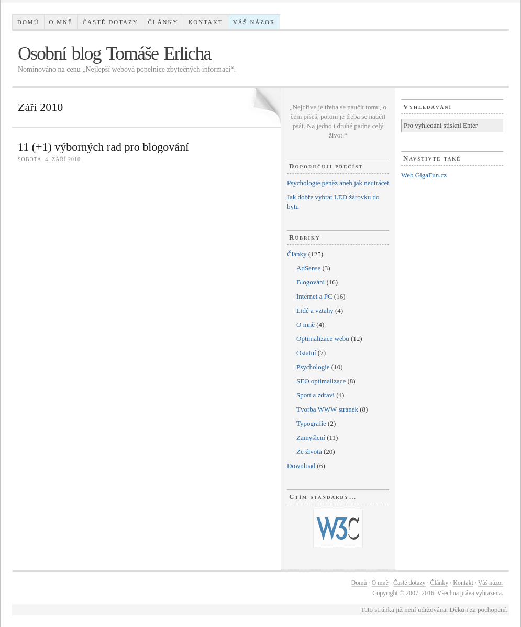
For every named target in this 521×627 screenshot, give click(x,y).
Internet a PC (314, 296)
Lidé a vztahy (315, 310)
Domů (28, 22)
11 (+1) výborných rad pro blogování (103, 146)
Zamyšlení (310, 437)
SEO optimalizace (321, 381)
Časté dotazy (110, 22)
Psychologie (313, 367)
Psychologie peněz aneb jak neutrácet (338, 183)
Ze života (309, 451)
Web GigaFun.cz (424, 175)
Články (163, 22)
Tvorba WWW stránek (327, 409)
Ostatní (306, 353)
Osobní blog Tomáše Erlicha (114, 53)
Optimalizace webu (322, 339)
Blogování (310, 282)
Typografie (311, 423)
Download (301, 466)
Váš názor (254, 22)
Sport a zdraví (315, 395)
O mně (61, 22)
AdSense (308, 268)
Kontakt (205, 22)
